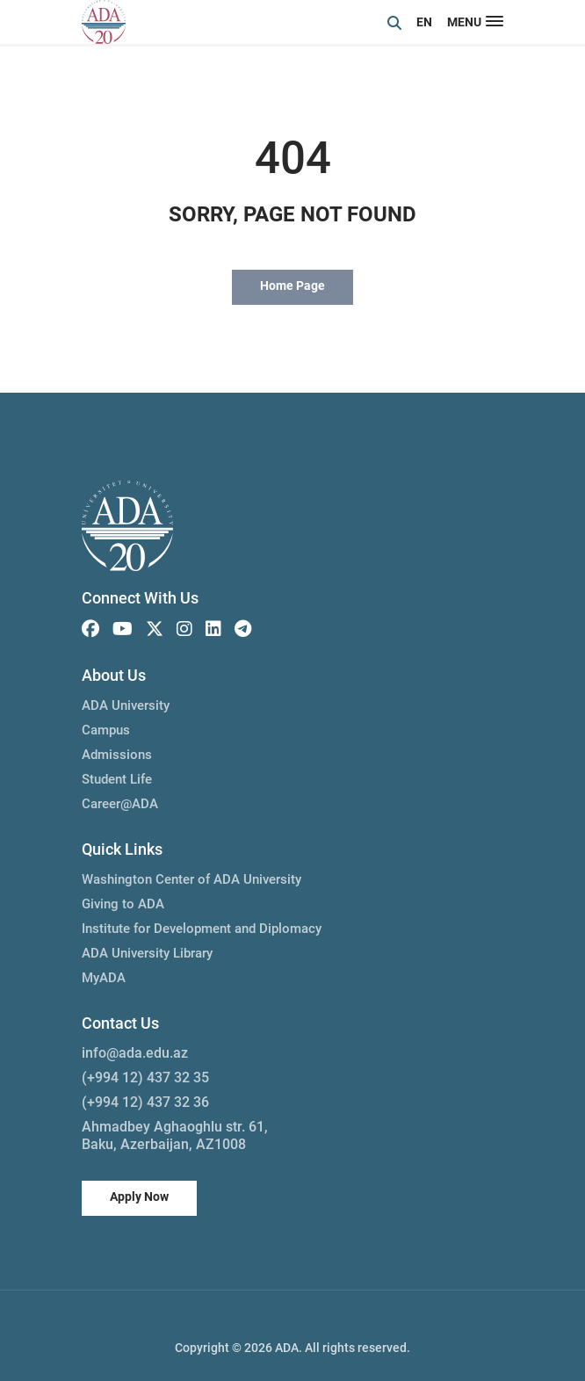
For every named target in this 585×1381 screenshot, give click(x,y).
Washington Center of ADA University (191, 879)
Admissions (117, 755)
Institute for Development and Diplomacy (201, 928)
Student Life (117, 779)
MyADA (104, 978)
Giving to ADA (123, 904)
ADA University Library (147, 953)
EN (424, 22)
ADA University (126, 705)
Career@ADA (120, 804)
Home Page (292, 285)
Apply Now (139, 1196)
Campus (106, 730)
